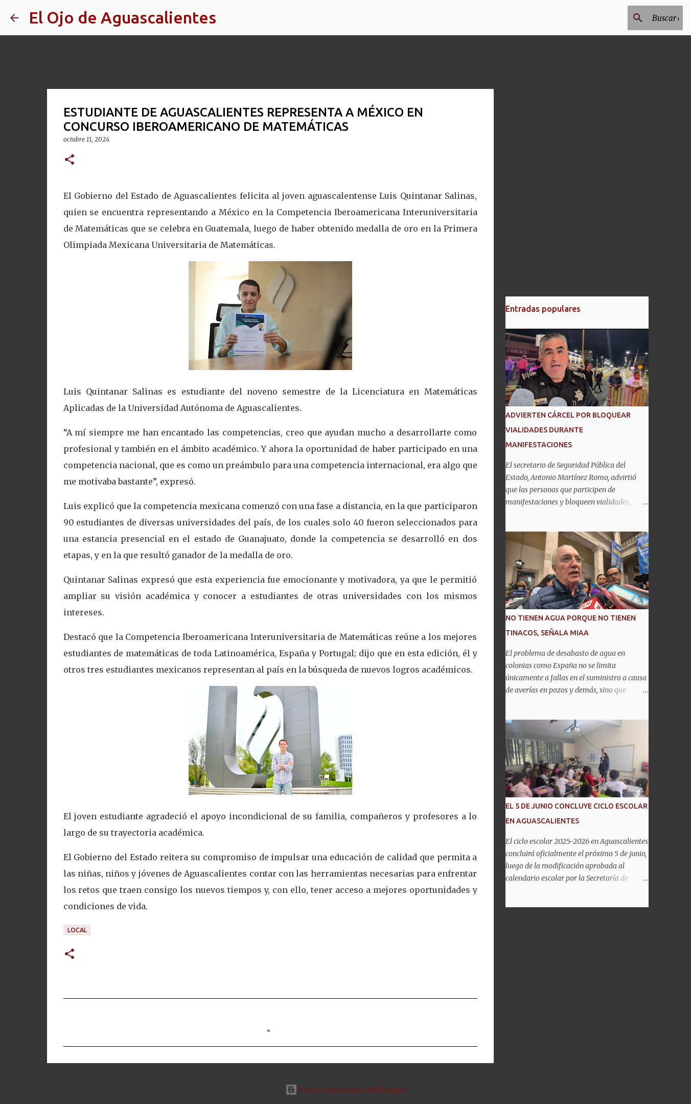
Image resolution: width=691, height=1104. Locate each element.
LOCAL (77, 930)
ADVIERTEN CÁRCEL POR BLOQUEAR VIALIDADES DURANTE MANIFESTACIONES (568, 430)
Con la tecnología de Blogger (345, 1089)
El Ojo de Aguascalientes (122, 17)
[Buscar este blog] (629, 18)
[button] (69, 160)
